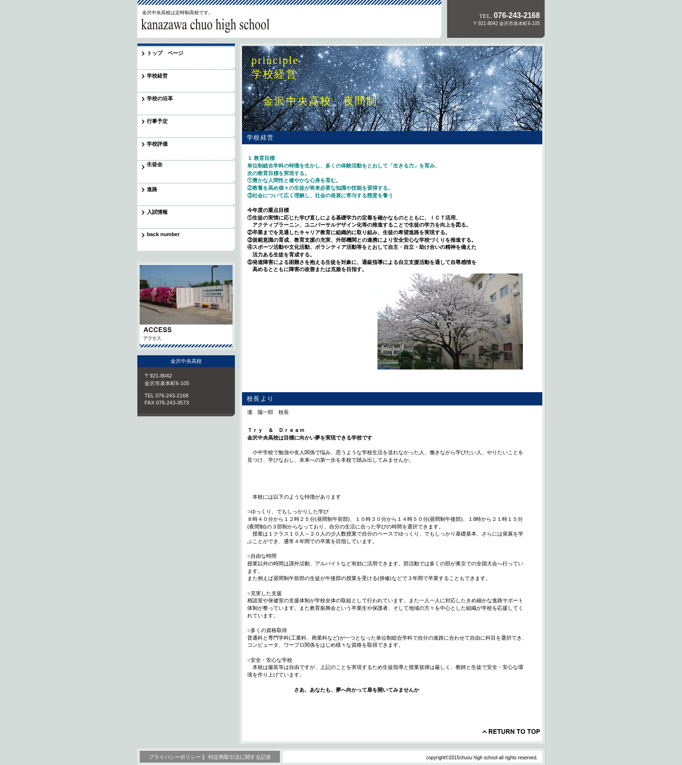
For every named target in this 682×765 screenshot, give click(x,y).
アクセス (186, 306)
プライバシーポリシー (175, 757)
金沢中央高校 (203, 25)
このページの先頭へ (511, 731)
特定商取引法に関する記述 (239, 757)
